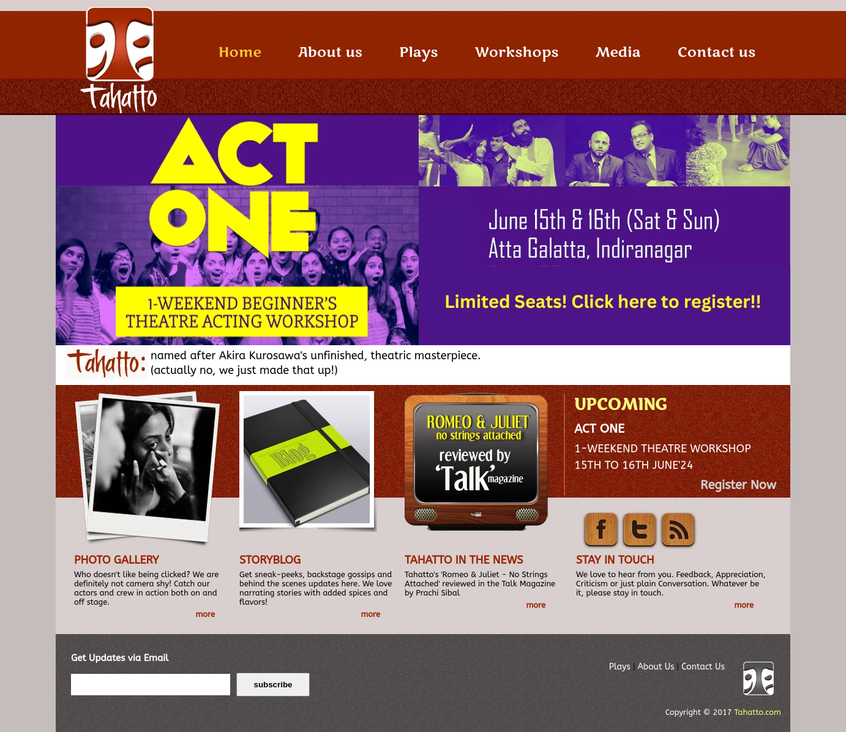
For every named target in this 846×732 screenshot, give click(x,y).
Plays (418, 52)
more (205, 614)
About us (330, 52)
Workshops (516, 52)
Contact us (716, 52)
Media (617, 52)
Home (240, 52)
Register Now (738, 485)
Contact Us (703, 667)
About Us (655, 667)
